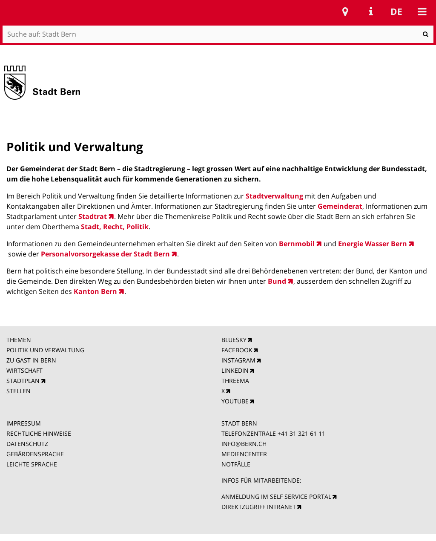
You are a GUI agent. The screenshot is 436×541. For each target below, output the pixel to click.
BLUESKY (234, 340)
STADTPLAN (23, 381)
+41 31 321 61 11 (301, 433)
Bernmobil (297, 243)
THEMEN (18, 340)
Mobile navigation (421, 11)
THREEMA (235, 381)
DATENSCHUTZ (27, 444)
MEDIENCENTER (244, 454)
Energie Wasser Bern (371, 243)
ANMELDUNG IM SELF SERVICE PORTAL (276, 496)
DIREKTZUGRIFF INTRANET (258, 507)
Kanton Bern (95, 291)
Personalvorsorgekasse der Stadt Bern (105, 254)
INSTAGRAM (238, 360)
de (396, 11)
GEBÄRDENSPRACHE (35, 454)
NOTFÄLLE (235, 464)
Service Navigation (370, 11)
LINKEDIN (235, 370)
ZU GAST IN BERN (31, 360)
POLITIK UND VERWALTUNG (45, 350)
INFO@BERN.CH (244, 444)
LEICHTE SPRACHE (31, 464)
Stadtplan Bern (345, 11)
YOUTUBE (235, 401)
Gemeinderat (340, 206)
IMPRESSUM (23, 423)
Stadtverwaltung (275, 196)
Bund (277, 281)
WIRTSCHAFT (24, 370)
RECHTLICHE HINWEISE (38, 433)
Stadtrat (92, 216)
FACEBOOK (236, 350)
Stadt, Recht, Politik (115, 226)
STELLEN (18, 391)
